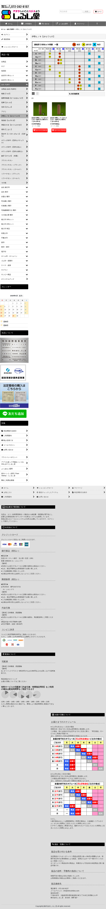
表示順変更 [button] (74, 94)
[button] (97, 23)
